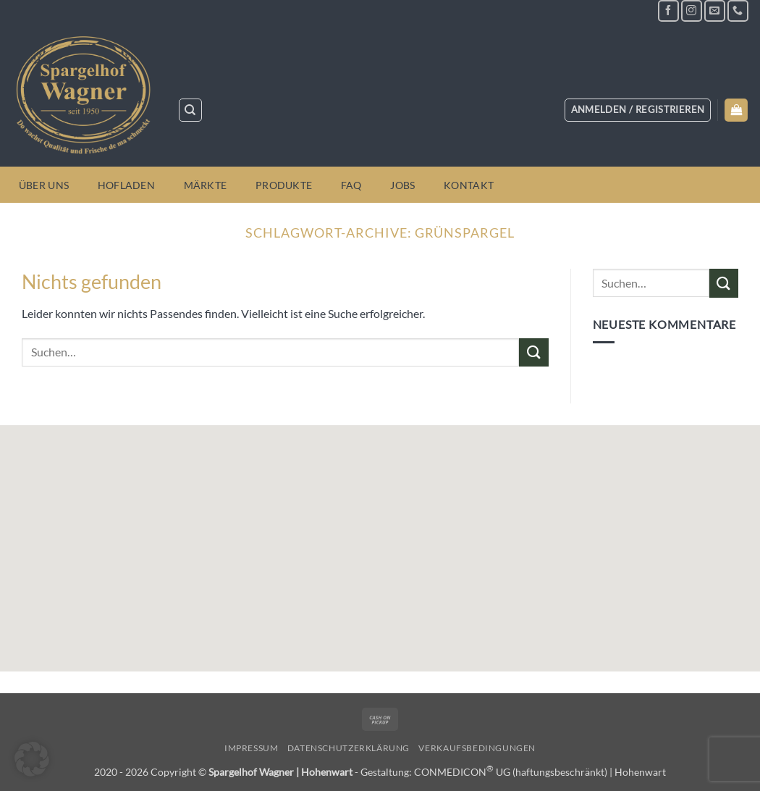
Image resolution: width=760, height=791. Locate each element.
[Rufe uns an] (737, 10)
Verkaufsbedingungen (477, 747)
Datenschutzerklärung (348, 747)
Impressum (251, 747)
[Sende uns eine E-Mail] (714, 10)
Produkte (284, 185)
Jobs (402, 185)
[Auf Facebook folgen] (668, 10)
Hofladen (126, 185)
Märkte (205, 185)
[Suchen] (190, 110)
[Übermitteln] (533, 352)
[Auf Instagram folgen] (691, 10)
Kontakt (469, 185)
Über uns (44, 185)
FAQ (351, 185)
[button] (638, 110)
